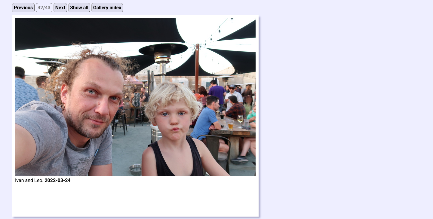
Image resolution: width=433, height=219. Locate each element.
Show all (79, 8)
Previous (23, 8)
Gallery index (107, 8)
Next (60, 8)
